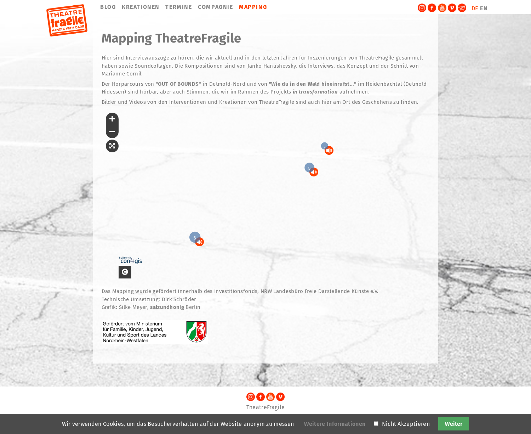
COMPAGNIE (215, 7)
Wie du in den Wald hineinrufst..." (313, 84)
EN (484, 8)
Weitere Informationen (335, 424)
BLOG (108, 7)
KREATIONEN (141, 7)
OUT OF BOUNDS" (179, 84)
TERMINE (178, 7)
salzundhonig (167, 307)
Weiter (453, 424)
